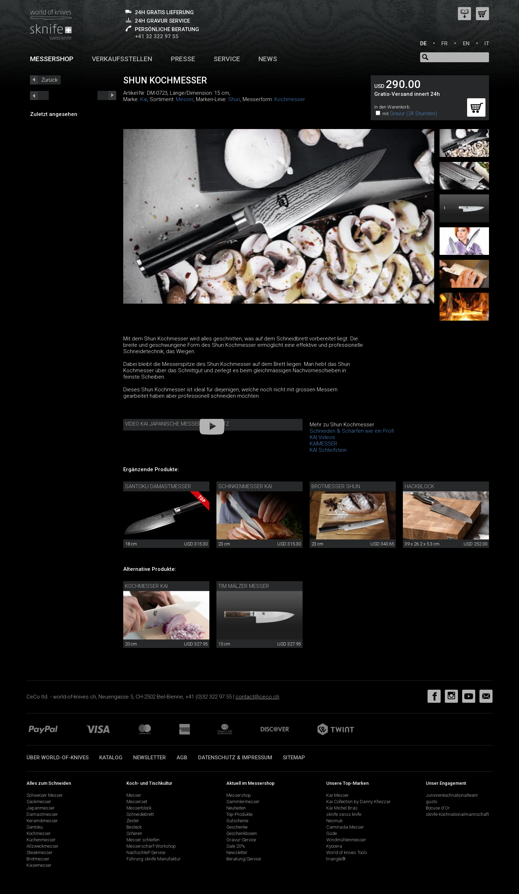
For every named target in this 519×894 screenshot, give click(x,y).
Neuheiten (236, 808)
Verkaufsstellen (122, 59)
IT (486, 43)
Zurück (49, 80)
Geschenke (236, 827)
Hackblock (419, 486)
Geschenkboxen (241, 833)
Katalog (111, 757)
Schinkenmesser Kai (245, 486)
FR (444, 43)
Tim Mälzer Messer (243, 586)
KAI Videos (322, 437)
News (267, 59)
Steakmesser (39, 852)
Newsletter (149, 757)
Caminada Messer (345, 827)
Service (227, 59)
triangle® (336, 858)
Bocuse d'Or (438, 808)
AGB (182, 757)
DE (423, 43)
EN (466, 43)
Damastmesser (42, 814)
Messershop (51, 59)
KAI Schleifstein (328, 450)
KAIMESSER (323, 443)
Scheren (134, 833)
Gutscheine (237, 820)
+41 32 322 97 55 (157, 36)
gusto (431, 801)
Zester (132, 820)
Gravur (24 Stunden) (413, 113)
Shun (234, 99)
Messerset (136, 801)
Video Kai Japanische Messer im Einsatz (177, 424)
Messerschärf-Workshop (151, 846)
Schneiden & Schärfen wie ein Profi (352, 431)
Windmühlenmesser (346, 839)
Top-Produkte (239, 814)
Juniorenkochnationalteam (452, 795)
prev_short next (106, 95)
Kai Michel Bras (342, 808)
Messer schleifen (143, 839)
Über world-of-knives (57, 757)
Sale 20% (235, 846)
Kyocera (334, 846)
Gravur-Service (241, 839)
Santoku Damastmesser (158, 486)
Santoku (34, 827)
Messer (184, 99)
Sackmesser (38, 801)
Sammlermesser (243, 801)
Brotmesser (37, 858)
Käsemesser (39, 865)
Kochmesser (289, 99)
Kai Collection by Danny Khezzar (358, 801)
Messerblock (138, 808)
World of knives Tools (346, 852)
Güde (331, 833)
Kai (143, 99)
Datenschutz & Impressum (235, 757)
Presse (183, 59)
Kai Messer (337, 795)
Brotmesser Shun (335, 486)
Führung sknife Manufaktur (153, 858)
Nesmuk (334, 820)
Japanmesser (40, 808)
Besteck (134, 827)
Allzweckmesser (42, 846)
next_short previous (39, 95)
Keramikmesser (42, 820)
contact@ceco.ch (257, 697)
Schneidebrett (140, 814)
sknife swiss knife (343, 814)
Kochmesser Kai (146, 586)
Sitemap (294, 757)
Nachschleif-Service (145, 852)
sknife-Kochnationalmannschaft (457, 814)
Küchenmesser (41, 839)
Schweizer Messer (44, 795)
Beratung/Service (243, 858)
